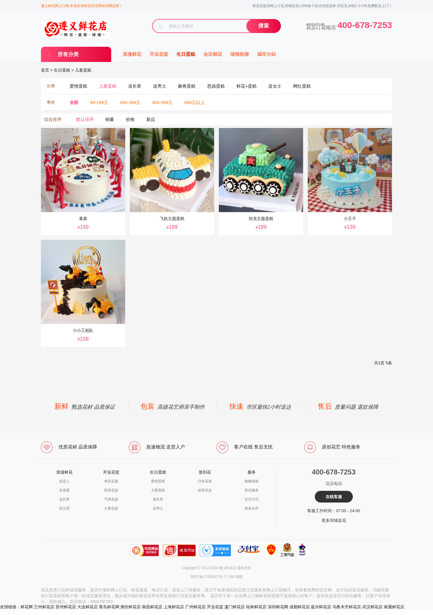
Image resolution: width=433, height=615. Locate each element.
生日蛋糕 (185, 54)
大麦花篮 (111, 508)
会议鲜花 (212, 54)
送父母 (64, 508)
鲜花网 (26, 606)
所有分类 (68, 54)
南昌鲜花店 (152, 606)
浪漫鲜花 (132, 54)
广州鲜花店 (195, 606)
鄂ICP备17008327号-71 (209, 577)
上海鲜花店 (174, 606)
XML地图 (235, 577)
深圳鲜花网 (278, 606)
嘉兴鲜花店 (321, 606)
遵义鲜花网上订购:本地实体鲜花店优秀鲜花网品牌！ (82, 6)
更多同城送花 (334, 520)
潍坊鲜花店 (130, 606)
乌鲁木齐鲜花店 (346, 606)
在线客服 (334, 496)
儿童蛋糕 (83, 70)
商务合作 (252, 508)
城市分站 (266, 54)
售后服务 (252, 490)
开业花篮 (159, 54)
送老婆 (64, 490)
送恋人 (64, 481)
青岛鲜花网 (109, 606)
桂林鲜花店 (256, 606)
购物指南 (252, 481)
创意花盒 (205, 490)
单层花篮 (111, 481)
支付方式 (252, 499)
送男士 (158, 508)
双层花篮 (111, 490)
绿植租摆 (239, 54)
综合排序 (52, 119)
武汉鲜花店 (372, 606)
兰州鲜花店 (44, 606)
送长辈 (64, 499)
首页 (45, 70)
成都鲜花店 (299, 606)
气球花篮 (111, 499)
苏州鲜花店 (66, 606)
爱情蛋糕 (158, 481)
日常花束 (205, 481)
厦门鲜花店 (234, 606)
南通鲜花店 (394, 606)
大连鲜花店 (87, 606)
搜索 (263, 26)
